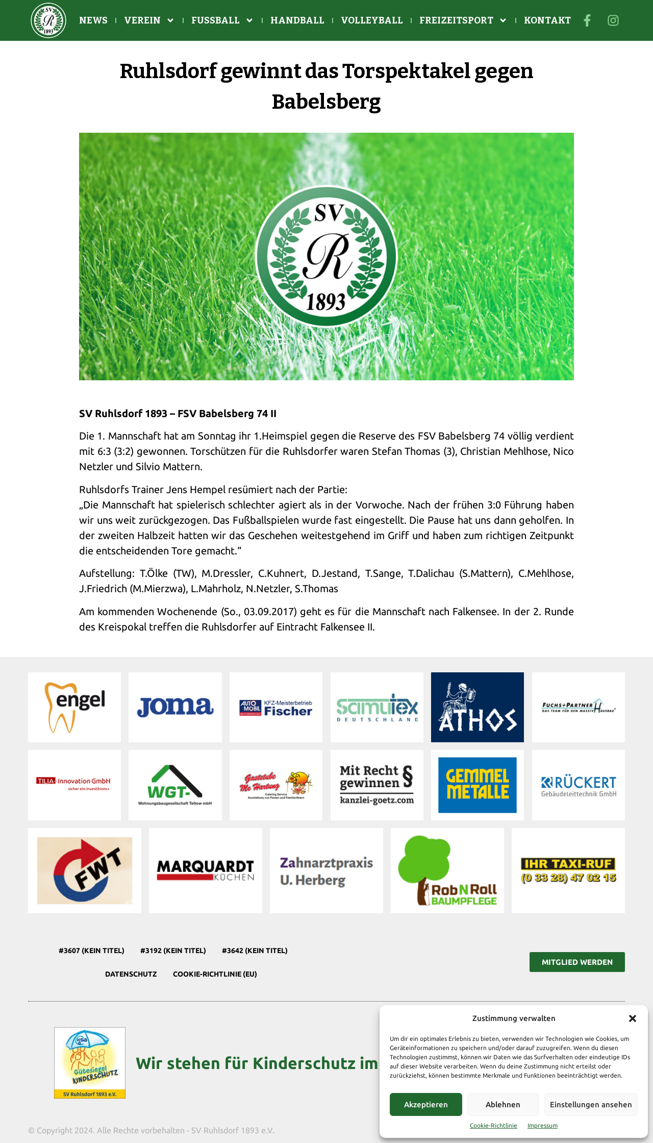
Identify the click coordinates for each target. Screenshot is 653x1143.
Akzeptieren (426, 1104)
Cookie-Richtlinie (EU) (215, 974)
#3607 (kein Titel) (91, 950)
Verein (149, 20)
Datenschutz (131, 974)
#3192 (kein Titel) (173, 950)
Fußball (222, 20)
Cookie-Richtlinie (493, 1125)
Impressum (543, 1125)
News (93, 20)
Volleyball (372, 20)
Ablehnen (503, 1104)
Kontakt (547, 20)
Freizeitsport (463, 20)
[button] (632, 1018)
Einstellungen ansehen (591, 1104)
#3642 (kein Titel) (255, 950)
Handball (297, 20)
